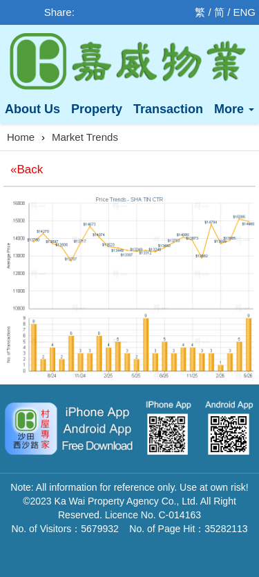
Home (21, 137)
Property (96, 109)
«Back (26, 169)
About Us (32, 109)
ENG (244, 12)
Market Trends (85, 137)
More (234, 109)
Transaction (168, 109)
